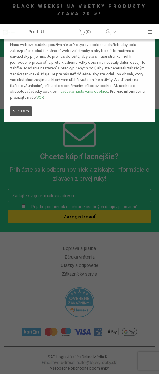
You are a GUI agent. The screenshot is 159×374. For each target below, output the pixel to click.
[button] (111, 32)
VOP (39, 97)
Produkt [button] (36, 31)
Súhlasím (21, 111)
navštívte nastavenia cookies (83, 91)
